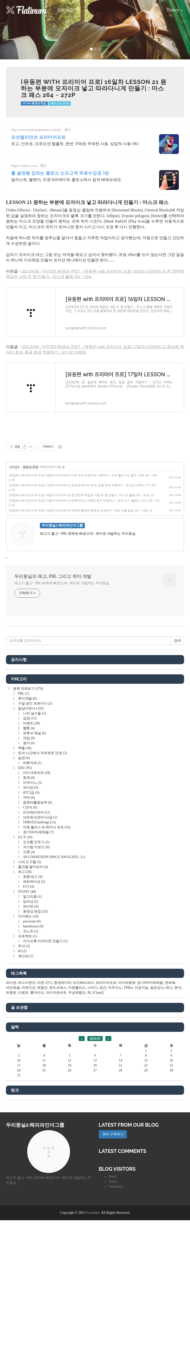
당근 (102, 988)
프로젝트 (27, 936)
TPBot (128, 988)
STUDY (14, 467)
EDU (24, 768)
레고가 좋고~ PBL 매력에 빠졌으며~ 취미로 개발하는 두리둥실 (61, 583)
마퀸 (40, 983)
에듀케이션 (33, 882)
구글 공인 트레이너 (34, 703)
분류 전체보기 (27, 688)
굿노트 (30, 931)
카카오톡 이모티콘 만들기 (45, 941)
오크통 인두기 (35, 842)
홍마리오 (37, 992)
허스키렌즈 (26, 983)
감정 (29, 718)
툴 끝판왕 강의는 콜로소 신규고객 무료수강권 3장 (60, 173)
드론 (28, 852)
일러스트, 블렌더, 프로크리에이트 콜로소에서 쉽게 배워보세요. (66, 180)
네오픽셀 (13, 988)
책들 (24, 748)
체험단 (42, 988)
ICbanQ (98, 992)
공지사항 (65, 9)
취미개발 (27, 698)
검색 (177, 640)
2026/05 (95, 1039)
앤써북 (170, 983)
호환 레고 (32, 877)
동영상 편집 (30, 467)
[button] (14, 29)
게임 (28, 738)
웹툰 (28, 728)
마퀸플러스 (77, 988)
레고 (24, 872)
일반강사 (157, 988)
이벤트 (31, 723)
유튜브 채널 (34, 733)
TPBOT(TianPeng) (39, 822)
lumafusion (32, 926)
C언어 (29, 807)
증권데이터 (62, 983)
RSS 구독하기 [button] (113, 1134)
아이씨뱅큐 (126, 983)
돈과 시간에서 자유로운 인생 (42, 753)
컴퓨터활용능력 (37, 802)
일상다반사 (30, 708)
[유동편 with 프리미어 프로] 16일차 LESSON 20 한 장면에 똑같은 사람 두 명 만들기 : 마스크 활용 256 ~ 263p (79, 495)
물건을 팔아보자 (32, 867)
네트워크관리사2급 (39, 817)
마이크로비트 (36, 773)
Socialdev (92, 1213)
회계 (28, 778)
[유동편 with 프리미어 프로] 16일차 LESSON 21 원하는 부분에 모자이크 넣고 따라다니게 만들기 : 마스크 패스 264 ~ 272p (94, 88)
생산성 (25, 956)
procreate (31, 921)
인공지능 (141, 988)
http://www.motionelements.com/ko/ (36, 130)
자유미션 (28, 988)
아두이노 (32, 783)
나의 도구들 (29, 862)
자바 (28, 797)
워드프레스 (58, 988)
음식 (28, 743)
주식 (23, 946)
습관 (23, 758)
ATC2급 (30, 792)
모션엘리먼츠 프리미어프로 (38, 137)
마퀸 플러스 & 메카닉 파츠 (46, 827)
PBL (23, 693)
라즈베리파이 (36, 812)
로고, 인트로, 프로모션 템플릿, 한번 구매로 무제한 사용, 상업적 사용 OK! (75, 144)
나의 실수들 (34, 713)
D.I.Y (24, 837)
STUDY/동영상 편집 (34, 103)
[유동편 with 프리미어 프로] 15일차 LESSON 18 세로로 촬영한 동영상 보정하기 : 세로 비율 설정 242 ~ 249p (78, 510)
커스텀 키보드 (35, 847)
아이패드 (27, 916)
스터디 (92, 988)
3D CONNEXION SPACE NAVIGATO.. (53, 857)
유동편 (11, 992)
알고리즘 (32, 896)
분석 (177, 988)
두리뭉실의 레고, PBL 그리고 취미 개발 (52, 576)
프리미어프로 (105, 983)
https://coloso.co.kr (24, 166)
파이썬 (30, 787)
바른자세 (32, 763)
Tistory (171, 8)
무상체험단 (77, 992)
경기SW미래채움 (38, 832)
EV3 (28, 887)
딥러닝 (30, 901)
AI (21, 951)
